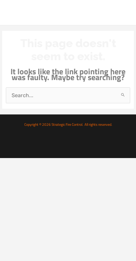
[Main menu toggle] (122, 12)
